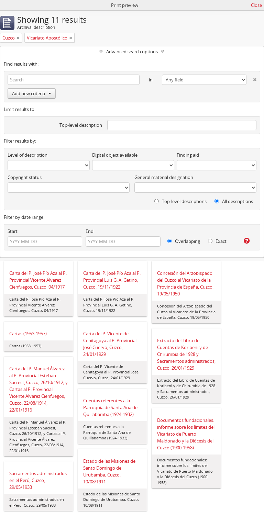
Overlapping (183, 241)
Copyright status (25, 177)
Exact (217, 241)
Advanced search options (132, 51)
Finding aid (188, 155)
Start (13, 231)
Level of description (27, 155)
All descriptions (233, 201)
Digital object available (115, 155)
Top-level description (80, 125)
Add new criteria (31, 93)
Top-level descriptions (180, 201)
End (90, 231)
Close (256, 5)
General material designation (163, 177)
